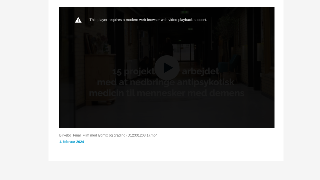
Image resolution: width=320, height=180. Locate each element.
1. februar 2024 (71, 142)
